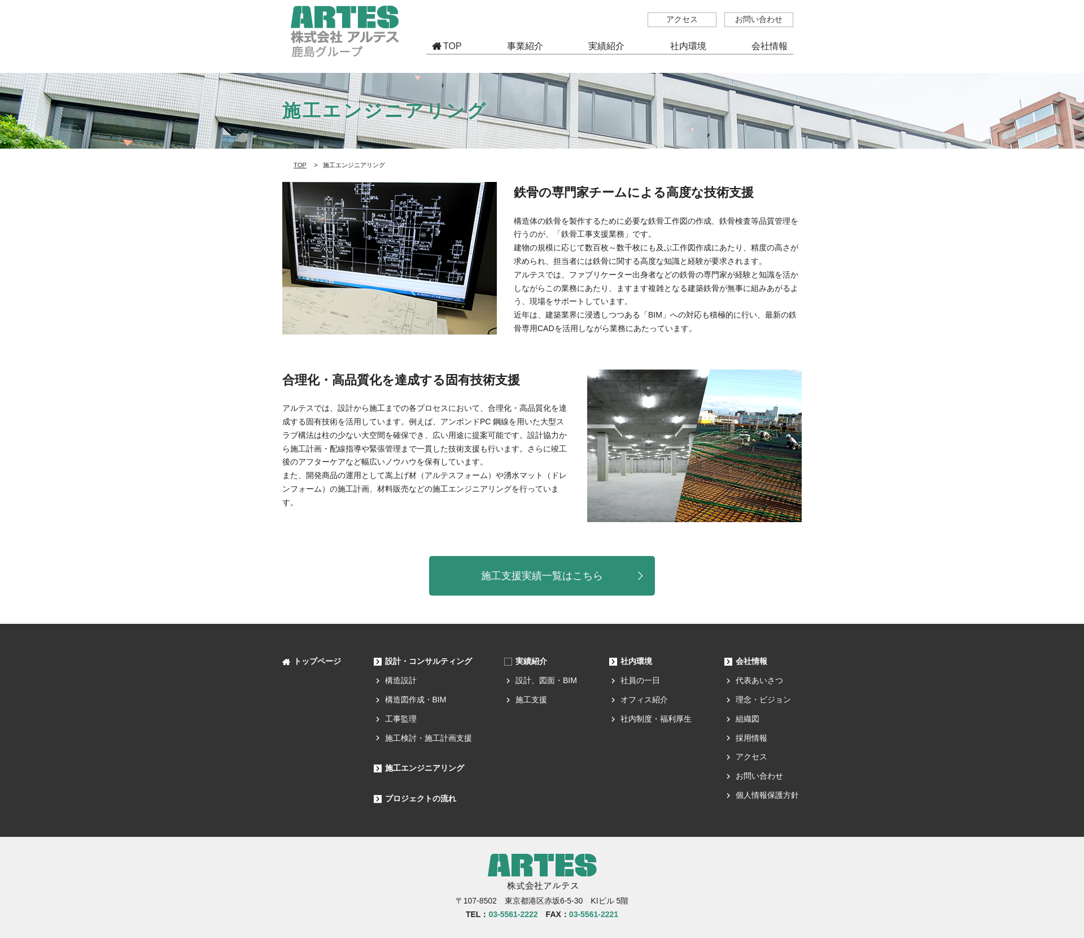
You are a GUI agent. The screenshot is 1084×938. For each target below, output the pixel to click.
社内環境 (636, 661)
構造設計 (401, 680)
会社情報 (751, 661)
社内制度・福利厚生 (656, 718)
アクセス (682, 19)
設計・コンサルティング (428, 661)
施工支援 (531, 699)
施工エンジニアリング (424, 767)
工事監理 (401, 718)
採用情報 (751, 737)
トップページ (317, 661)
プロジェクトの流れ (420, 798)
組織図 (747, 718)
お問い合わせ (759, 19)
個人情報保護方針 (767, 795)
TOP (452, 46)
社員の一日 (640, 680)
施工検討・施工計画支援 (428, 737)
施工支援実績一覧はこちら (542, 575)
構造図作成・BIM (416, 699)
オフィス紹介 (644, 699)
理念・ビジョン (763, 699)
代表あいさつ (759, 680)
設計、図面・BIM (546, 680)
